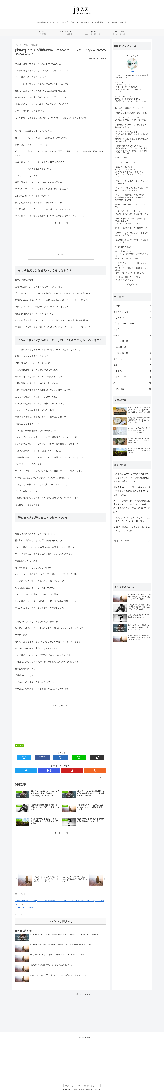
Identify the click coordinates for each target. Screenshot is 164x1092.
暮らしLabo (132, 359)
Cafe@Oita (132, 306)
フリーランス (132, 317)
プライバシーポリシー (132, 323)
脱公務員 (20, 745)
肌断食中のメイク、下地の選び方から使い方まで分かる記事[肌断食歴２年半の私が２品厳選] (131, 491)
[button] (149, 541)
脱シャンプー (133, 377)
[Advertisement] (60, 236)
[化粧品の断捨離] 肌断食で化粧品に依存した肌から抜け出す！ (131, 529)
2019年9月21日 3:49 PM (24, 908)
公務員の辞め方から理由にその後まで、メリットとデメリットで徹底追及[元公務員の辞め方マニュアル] (131, 478)
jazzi (132, 72)
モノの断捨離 (133, 341)
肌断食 (133, 371)
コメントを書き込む (60, 921)
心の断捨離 (133, 347)
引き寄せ (132, 329)
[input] (132, 540)
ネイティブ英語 (132, 311)
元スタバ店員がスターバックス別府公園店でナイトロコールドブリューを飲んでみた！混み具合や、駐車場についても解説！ (131, 506)
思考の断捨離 (133, 353)
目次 (58, 254)
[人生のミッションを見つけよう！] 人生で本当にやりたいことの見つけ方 (131, 519)
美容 (132, 365)
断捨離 (132, 335)
